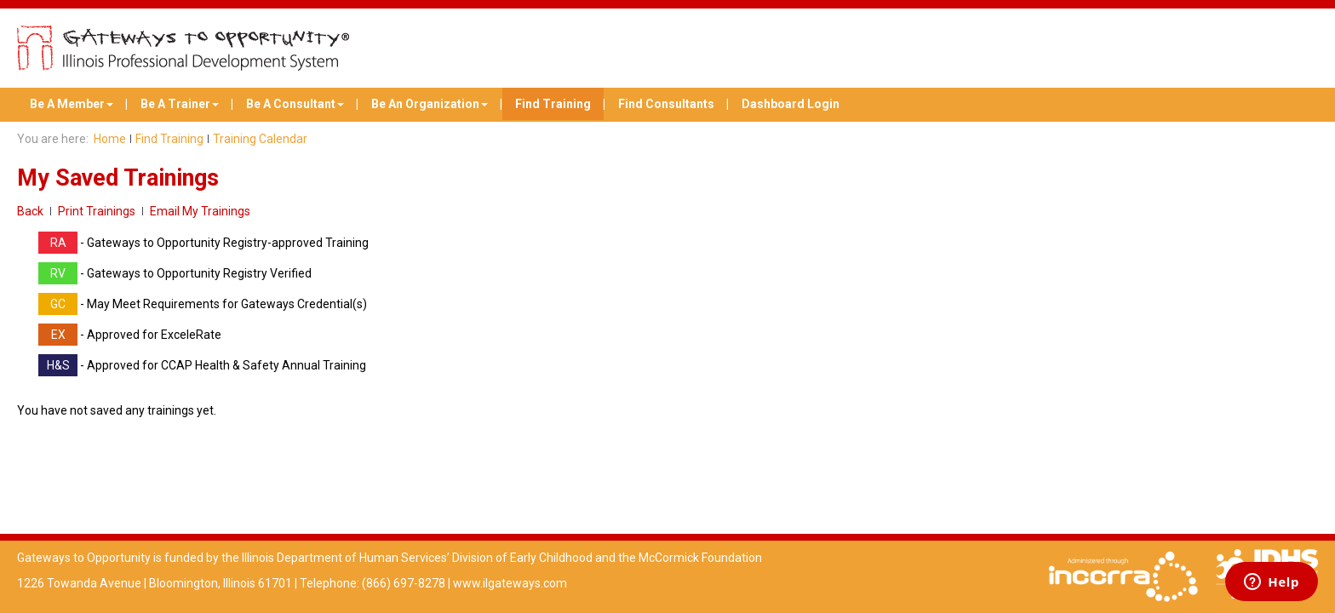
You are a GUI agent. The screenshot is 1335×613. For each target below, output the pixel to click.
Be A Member (71, 104)
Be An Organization (429, 104)
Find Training (553, 104)
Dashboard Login (790, 104)
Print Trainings (96, 211)
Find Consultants (666, 104)
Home (110, 139)
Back (30, 211)
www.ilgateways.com (510, 583)
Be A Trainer (179, 104)
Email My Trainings (200, 211)
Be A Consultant (295, 104)
